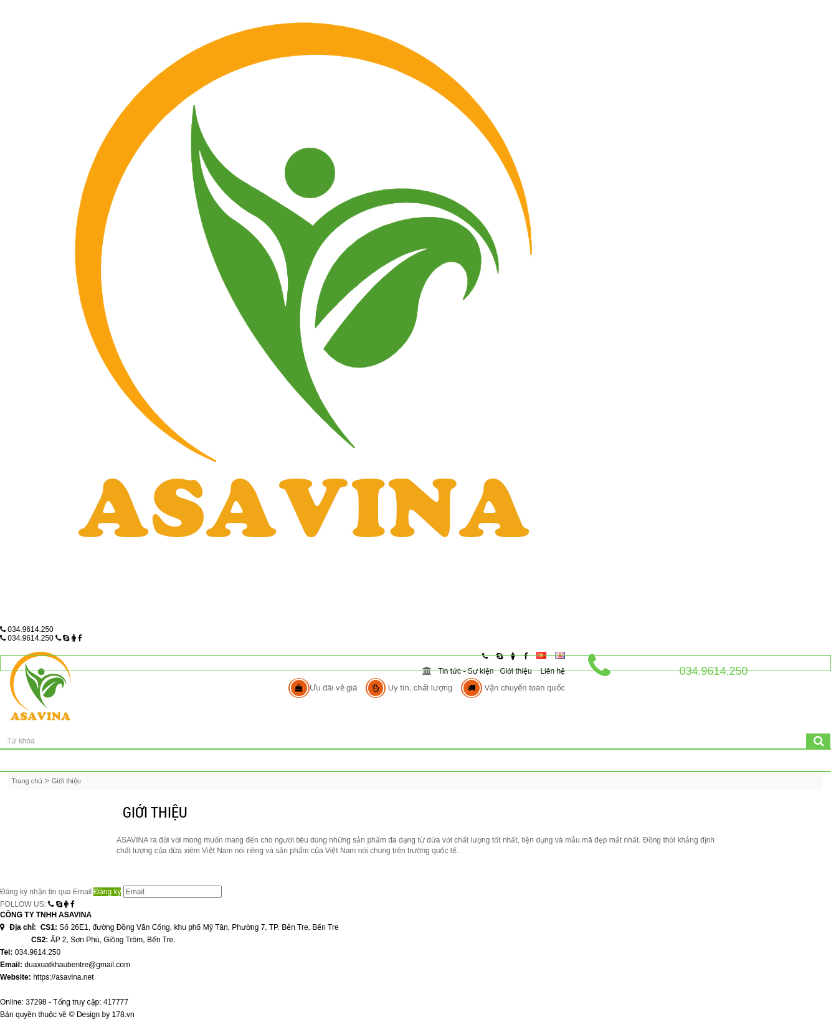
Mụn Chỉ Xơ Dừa (494, 761)
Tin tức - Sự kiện (465, 671)
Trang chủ (93, 761)
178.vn (123, 1014)
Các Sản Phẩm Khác (600, 761)
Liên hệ (552, 671)
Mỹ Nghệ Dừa (399, 761)
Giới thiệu (515, 671)
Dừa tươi (248, 761)
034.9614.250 (27, 629)
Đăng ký (107, 891)
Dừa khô (319, 761)
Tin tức (691, 761)
